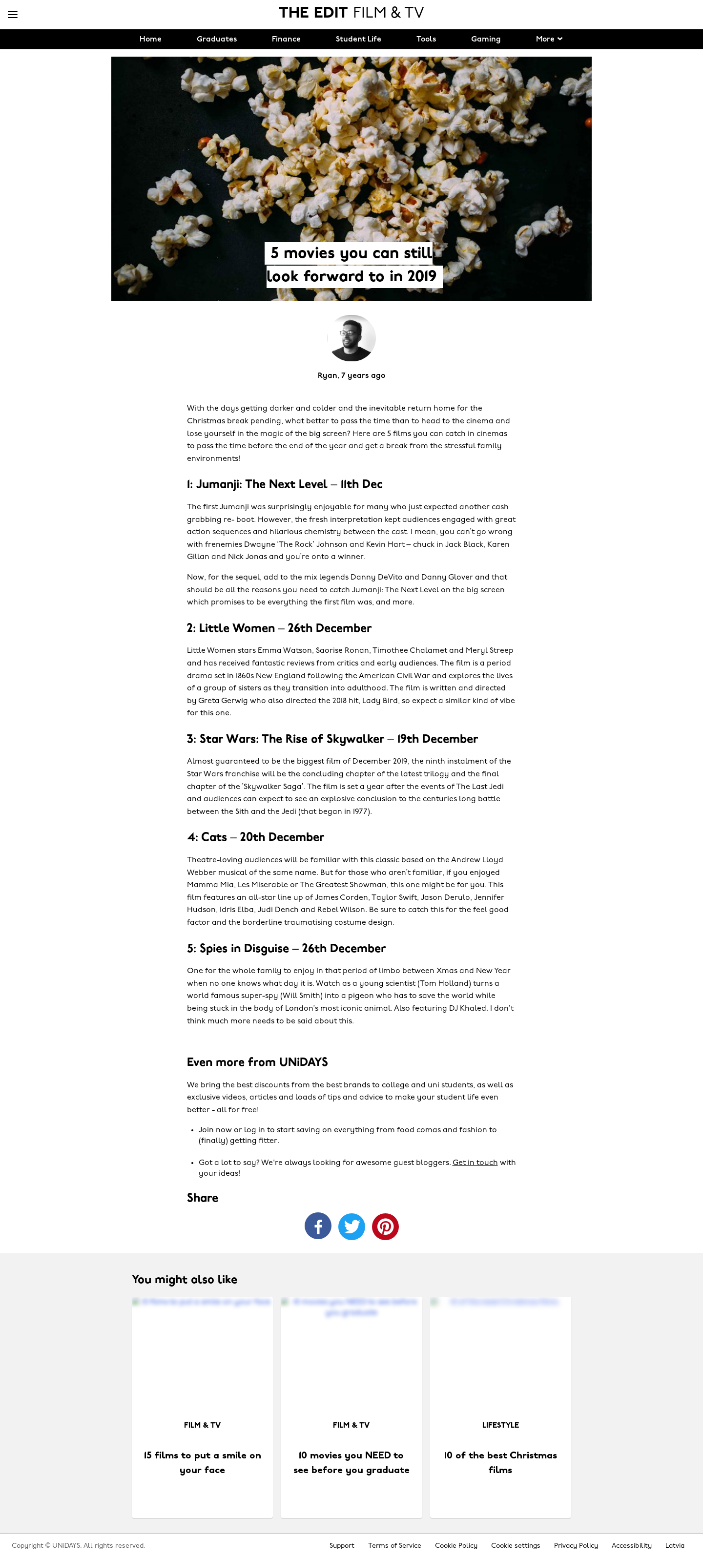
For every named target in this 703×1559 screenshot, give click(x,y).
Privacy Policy (576, 1546)
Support (342, 1546)
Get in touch (475, 1163)
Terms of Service (394, 1546)
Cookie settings (515, 1546)
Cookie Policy (456, 1546)
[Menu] (13, 15)
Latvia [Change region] (674, 1546)
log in (254, 1130)
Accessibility (632, 1546)
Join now (215, 1130)
